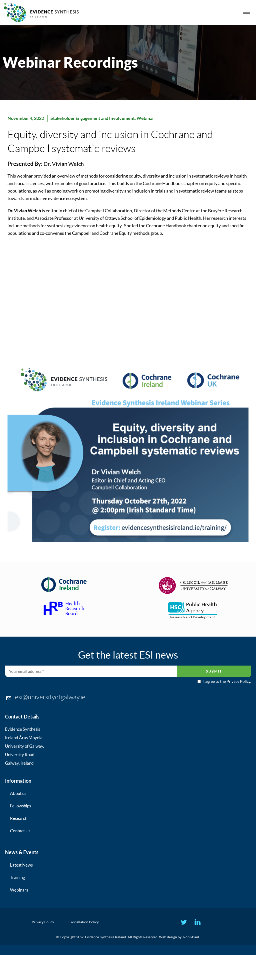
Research (18, 818)
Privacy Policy (238, 681)
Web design (168, 937)
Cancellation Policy (84, 922)
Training (17, 877)
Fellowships (20, 805)
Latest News (21, 865)
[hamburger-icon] (246, 12)
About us (18, 793)
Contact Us (20, 830)
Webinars (19, 890)
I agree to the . (227, 681)
